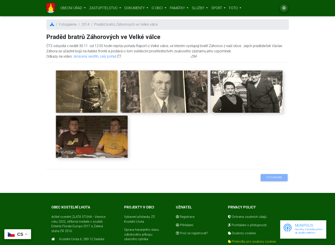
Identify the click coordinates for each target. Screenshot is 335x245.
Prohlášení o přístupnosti (247, 225)
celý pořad (108, 56)
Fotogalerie (274, 177)
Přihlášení (184, 225)
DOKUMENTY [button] (135, 9)
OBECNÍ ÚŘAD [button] (71, 9)
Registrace (185, 217)
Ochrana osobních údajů (247, 217)
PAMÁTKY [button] (178, 9)
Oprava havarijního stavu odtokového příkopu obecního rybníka (141, 234)
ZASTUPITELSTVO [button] (103, 9)
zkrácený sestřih (85, 56)
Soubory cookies (242, 233)
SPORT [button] (217, 9)
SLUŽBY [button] (198, 9)
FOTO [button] (234, 9)
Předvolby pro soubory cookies (252, 241)
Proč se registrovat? (192, 233)
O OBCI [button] (158, 9)
